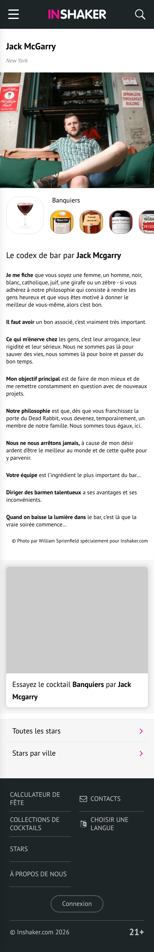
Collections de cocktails (35, 824)
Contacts (100, 799)
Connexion (77, 904)
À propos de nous (38, 874)
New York (17, 60)
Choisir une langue (104, 824)
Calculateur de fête (35, 799)
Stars (19, 849)
